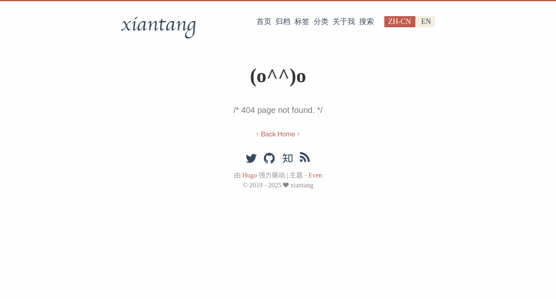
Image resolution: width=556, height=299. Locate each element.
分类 (321, 21)
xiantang (158, 24)
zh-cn (399, 21)
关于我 (344, 21)
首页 (263, 21)
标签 (302, 21)
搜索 (366, 21)
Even (315, 175)
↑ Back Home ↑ (278, 134)
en (426, 21)
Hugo (249, 175)
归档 (283, 21)
